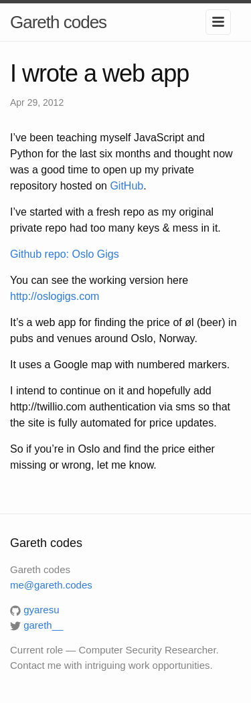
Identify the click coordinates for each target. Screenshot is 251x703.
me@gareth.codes (51, 585)
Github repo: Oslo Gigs (64, 254)
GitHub (126, 185)
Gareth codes (58, 22)
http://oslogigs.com (54, 296)
